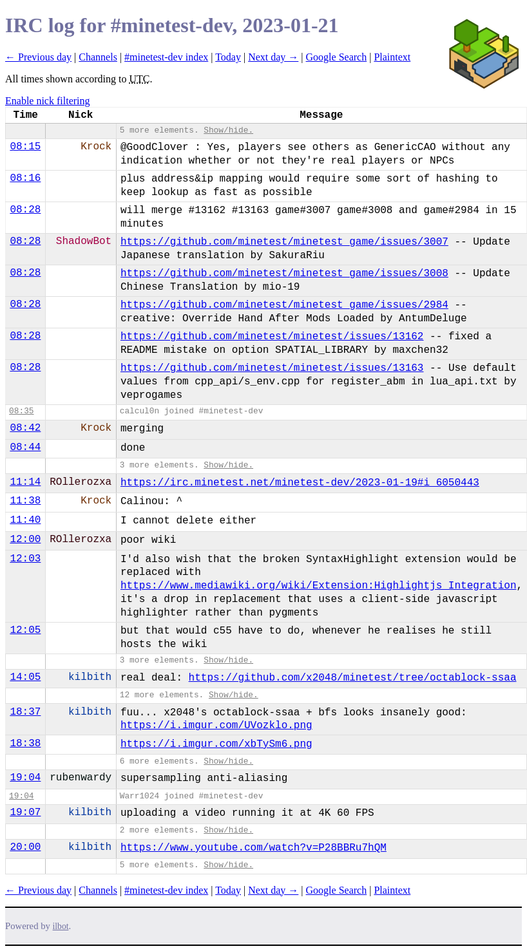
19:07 (25, 812)
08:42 (25, 428)
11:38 (25, 501)
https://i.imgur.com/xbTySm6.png (216, 744)
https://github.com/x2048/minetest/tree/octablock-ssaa (353, 678)
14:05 (25, 677)
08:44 (25, 447)
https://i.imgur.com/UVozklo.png (216, 725)
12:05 (25, 630)
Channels (98, 57)
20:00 (25, 847)
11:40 (25, 520)
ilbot (61, 926)
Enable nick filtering (47, 100)
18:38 (25, 743)
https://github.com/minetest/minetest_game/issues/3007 (284, 242)
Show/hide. (228, 130)
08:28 (25, 210)
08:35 (21, 411)
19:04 (25, 778)
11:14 (25, 482)
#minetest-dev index (166, 57)
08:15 (25, 147)
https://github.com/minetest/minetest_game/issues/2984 (284, 305)
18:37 (25, 712)
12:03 (25, 559)
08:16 (25, 178)
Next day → (273, 57)
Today (228, 57)
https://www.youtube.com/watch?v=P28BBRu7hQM (253, 848)
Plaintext (392, 57)
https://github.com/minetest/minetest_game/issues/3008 (284, 273)
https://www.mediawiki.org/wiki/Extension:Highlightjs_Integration (318, 586)
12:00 (25, 539)
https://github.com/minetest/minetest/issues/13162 (271, 337)
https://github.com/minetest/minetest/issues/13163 (271, 368)
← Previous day (38, 57)
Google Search (336, 57)
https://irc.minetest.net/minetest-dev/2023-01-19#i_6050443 (299, 483)
